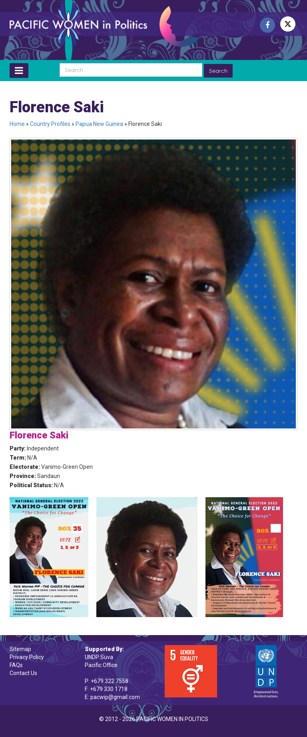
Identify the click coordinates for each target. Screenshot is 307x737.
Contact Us (23, 673)
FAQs (16, 665)
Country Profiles (50, 124)
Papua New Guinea (99, 124)
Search (218, 70)
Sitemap (20, 649)
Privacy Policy (27, 657)
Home (17, 124)
